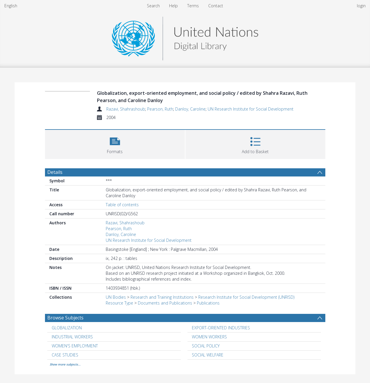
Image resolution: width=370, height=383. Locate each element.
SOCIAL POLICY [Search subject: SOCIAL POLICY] (206, 346)
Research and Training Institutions (162, 297)
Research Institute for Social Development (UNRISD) (246, 297)
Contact (215, 5)
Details (54, 172)
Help (173, 5)
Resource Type (119, 303)
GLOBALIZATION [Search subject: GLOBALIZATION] (67, 327)
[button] (115, 144)
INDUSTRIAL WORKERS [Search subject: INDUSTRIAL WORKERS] (72, 337)
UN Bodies (116, 297)
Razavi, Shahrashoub (125, 109)
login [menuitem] (361, 5)
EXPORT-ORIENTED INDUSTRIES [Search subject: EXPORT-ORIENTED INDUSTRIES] (221, 327)
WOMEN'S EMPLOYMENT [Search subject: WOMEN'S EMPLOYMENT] (75, 346)
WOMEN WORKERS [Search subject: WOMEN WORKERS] (209, 337)
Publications (208, 303)
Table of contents (122, 204)
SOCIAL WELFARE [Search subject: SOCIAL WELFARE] (207, 355)
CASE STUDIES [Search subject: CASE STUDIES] (65, 355)
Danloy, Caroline (190, 109)
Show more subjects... (65, 364)
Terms (193, 5)
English (10, 5)
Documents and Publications (165, 303)
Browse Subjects (65, 317)
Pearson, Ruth (160, 109)
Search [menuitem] (153, 5)
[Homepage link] (185, 37)
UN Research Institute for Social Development (250, 109)
